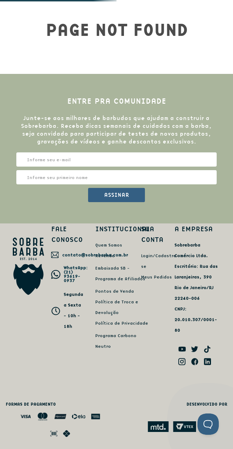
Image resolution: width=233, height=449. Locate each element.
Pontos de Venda (114, 291)
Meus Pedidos (156, 277)
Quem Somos (108, 245)
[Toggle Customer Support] (208, 424)
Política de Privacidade (121, 323)
